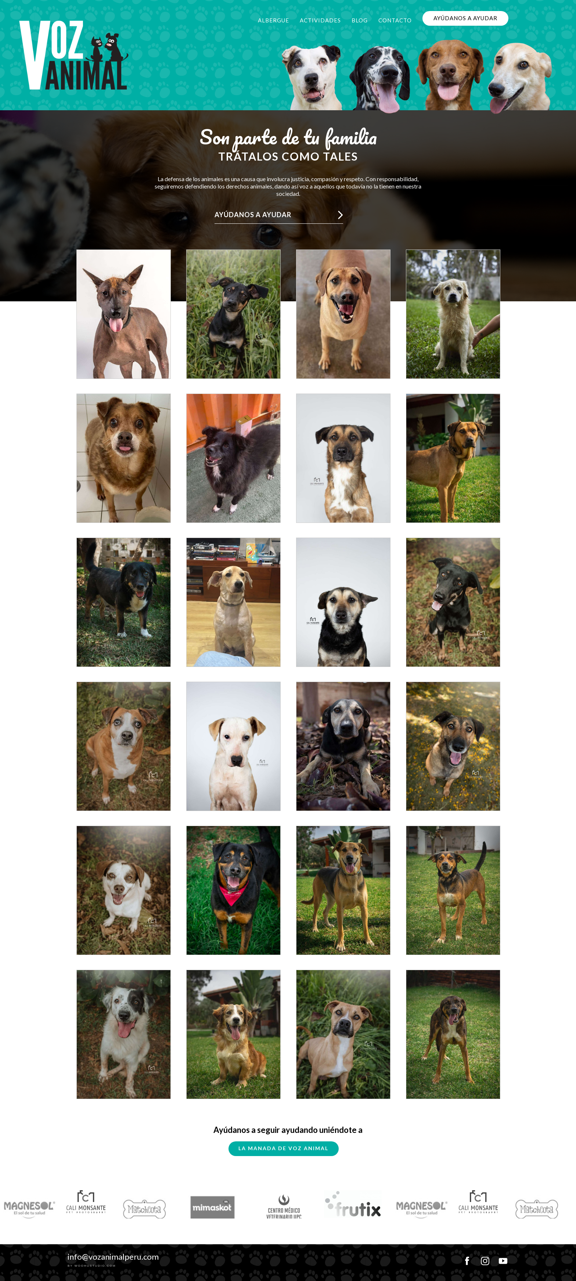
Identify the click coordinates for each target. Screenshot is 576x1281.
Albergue (273, 20)
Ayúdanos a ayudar (465, 18)
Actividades (320, 20)
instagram (484, 1258)
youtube (502, 1258)
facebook (466, 1258)
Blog (360, 20)
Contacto (395, 20)
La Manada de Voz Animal (283, 1148)
